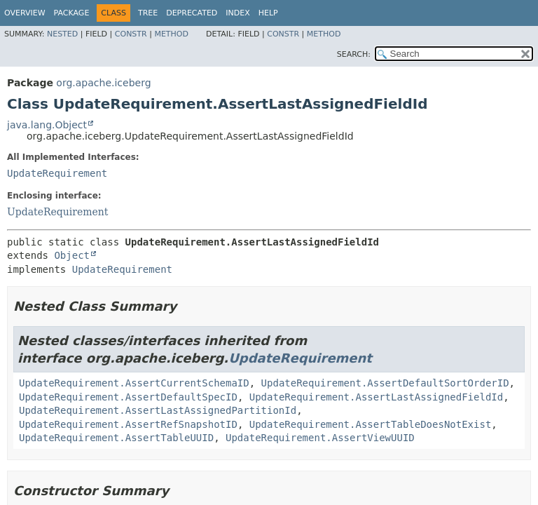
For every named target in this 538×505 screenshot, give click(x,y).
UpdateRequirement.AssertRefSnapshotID (128, 424)
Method (171, 34)
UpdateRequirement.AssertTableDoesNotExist (370, 424)
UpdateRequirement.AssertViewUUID (320, 437)
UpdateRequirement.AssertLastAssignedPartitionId (157, 410)
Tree (148, 13)
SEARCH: (354, 54)
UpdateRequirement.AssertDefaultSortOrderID (385, 383)
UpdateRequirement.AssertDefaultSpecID (128, 397)
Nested (62, 34)
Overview (25, 13)
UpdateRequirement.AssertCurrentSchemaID (134, 383)
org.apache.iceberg (103, 82)
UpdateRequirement (57, 173)
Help (268, 13)
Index (237, 13)
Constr (131, 34)
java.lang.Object (47, 124)
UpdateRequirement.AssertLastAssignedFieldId (376, 397)
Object (72, 255)
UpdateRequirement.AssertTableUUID (116, 437)
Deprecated (191, 13)
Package (72, 13)
